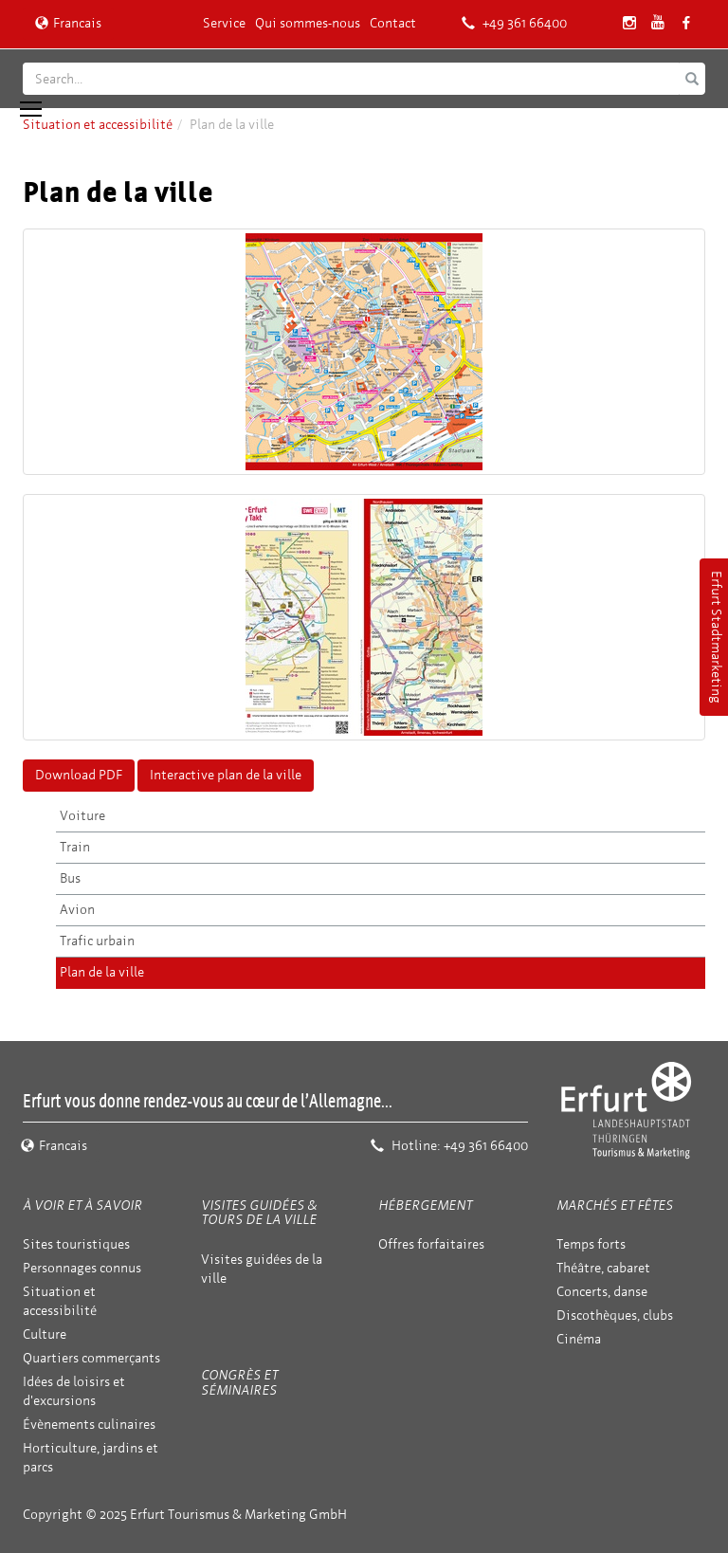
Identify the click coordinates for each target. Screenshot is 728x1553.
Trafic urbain (97, 941)
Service (224, 23)
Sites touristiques (76, 1244)
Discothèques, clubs (614, 1315)
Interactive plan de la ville (225, 775)
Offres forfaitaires (431, 1244)
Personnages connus (82, 1268)
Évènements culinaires (89, 1424)
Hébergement (425, 1205)
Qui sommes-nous (307, 23)
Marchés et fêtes (614, 1205)
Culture (44, 1334)
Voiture (82, 816)
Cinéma (578, 1339)
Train (75, 847)
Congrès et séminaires (239, 1382)
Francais (68, 23)
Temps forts (591, 1244)
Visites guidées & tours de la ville (259, 1212)
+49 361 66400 (514, 23)
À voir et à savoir (82, 1205)
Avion (77, 910)
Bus (70, 878)
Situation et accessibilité (98, 125)
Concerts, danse (601, 1292)
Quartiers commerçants (91, 1358)
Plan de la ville (102, 972)
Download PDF (78, 775)
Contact (393, 23)
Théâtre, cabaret (603, 1268)
